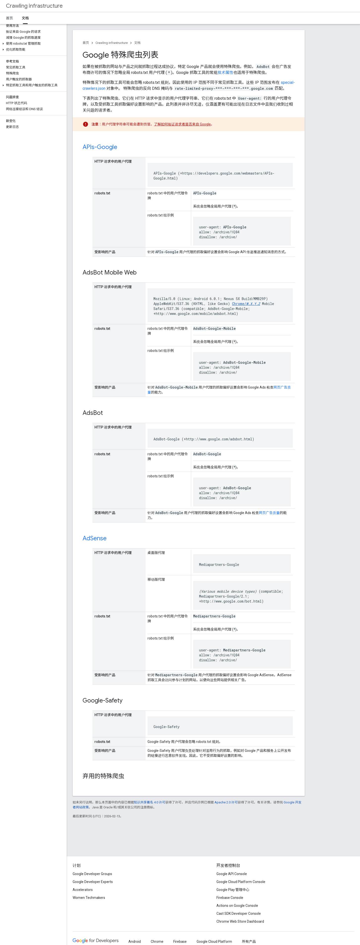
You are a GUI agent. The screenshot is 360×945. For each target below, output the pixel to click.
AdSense (95, 538)
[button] (32, 44)
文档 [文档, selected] (25, 18)
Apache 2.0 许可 (226, 802)
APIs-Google (100, 147)
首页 (9, 18)
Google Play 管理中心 (232, 890)
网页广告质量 (269, 513)
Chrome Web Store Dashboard (240, 921)
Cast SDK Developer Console (238, 913)
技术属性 (225, 72)
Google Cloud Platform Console (240, 882)
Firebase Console (229, 898)
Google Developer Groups (92, 874)
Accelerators (83, 890)
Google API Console (231, 874)
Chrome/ (246, 303)
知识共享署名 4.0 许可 (149, 802)
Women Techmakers (89, 898)
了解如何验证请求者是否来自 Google (182, 124)
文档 (137, 43)
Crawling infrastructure (34, 5)
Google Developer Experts (93, 882)
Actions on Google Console (237, 906)
